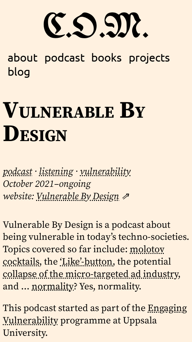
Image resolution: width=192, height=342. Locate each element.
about (23, 57)
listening (56, 172)
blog (19, 71)
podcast (64, 57)
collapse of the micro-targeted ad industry (90, 274)
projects (149, 57)
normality (53, 286)
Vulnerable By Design (77, 196)
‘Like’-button (86, 262)
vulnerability (105, 172)
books (106, 57)
